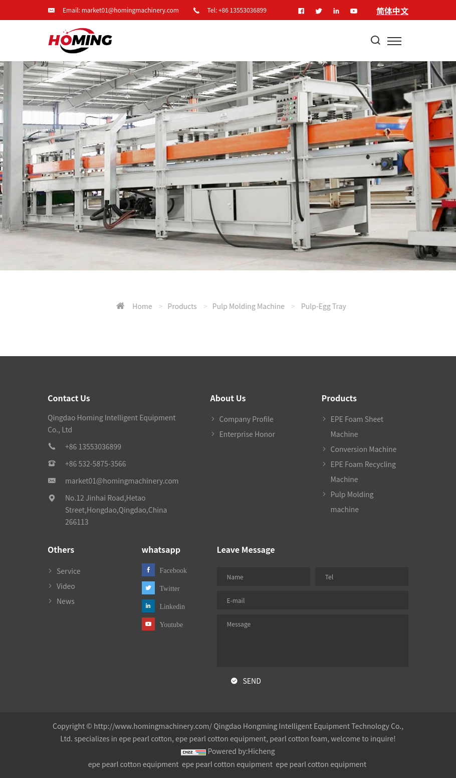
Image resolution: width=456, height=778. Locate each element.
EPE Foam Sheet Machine (357, 426)
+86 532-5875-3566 (95, 463)
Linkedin (172, 606)
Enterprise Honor (247, 434)
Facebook (173, 570)
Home (257, 306)
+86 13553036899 (242, 10)
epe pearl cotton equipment (133, 764)
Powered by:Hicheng (241, 751)
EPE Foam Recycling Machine (363, 471)
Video (66, 586)
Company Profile (246, 419)
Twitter (170, 588)
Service (69, 571)
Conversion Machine (364, 449)
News (66, 601)
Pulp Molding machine (363, 306)
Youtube (171, 624)
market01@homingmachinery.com (130, 10)
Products (296, 306)
